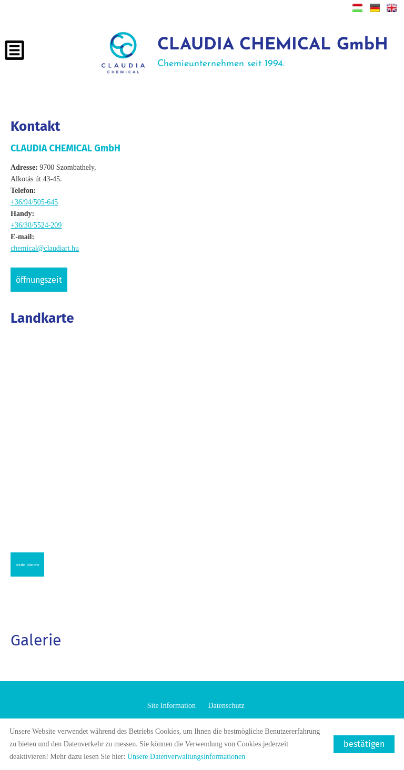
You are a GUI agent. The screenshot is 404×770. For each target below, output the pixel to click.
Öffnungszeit (39, 280)
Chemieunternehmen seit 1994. (272, 53)
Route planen (27, 564)
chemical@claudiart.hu (45, 248)
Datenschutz (226, 706)
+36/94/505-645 (34, 202)
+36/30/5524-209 (36, 225)
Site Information (171, 706)
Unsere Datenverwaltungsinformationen (186, 757)
